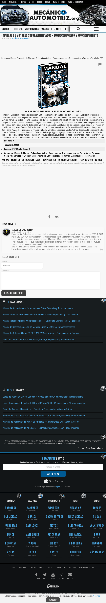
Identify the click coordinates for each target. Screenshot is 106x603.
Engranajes (7, 29)
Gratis (54, 552)
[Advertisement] (53, 47)
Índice (10, 535)
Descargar (53, 535)
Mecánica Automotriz (20, 38)
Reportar (11, 543)
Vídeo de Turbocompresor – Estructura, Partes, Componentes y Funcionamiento (39, 339)
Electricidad (75, 517)
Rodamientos (57, 29)
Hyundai (97, 543)
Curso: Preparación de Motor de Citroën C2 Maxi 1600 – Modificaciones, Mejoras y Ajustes (44, 403)
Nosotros (11, 508)
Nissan (97, 517)
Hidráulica (75, 543)
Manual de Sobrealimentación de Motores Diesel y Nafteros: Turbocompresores (39, 327)
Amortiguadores (32, 29)
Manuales (32, 508)
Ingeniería (18, 29)
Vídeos (32, 543)
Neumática (75, 535)
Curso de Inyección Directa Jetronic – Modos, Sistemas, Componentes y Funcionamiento (43, 396)
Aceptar (53, 599)
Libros (54, 543)
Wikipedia (54, 508)
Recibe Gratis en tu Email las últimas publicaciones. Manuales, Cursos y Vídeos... (53, 462)
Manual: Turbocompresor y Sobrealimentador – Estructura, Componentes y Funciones (41, 320)
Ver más (96, 596)
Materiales (32, 535)
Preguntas (10, 526)
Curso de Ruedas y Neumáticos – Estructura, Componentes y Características (37, 409)
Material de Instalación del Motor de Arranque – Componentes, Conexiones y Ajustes (41, 421)
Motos (54, 526)
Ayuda (10, 552)
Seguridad (58, 487)
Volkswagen (97, 526)
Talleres (45, 29)
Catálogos (32, 526)
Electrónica (75, 526)
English (53, 586)
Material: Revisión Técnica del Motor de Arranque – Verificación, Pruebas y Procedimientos (44, 415)
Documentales (54, 517)
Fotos (32, 552)
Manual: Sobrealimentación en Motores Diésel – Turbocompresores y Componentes (40, 314)
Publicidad (10, 517)
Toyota (97, 508)
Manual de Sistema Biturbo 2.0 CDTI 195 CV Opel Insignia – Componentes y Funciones (42, 333)
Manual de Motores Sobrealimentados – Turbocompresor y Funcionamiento (50, 36)
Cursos (32, 517)
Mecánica (75, 508)
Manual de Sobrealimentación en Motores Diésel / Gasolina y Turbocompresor (38, 308)
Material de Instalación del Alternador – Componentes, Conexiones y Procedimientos (41, 428)
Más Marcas (97, 552)
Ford (97, 535)
